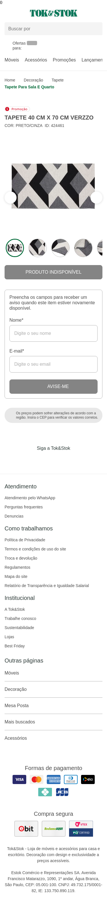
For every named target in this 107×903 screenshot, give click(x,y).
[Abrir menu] (18, 13)
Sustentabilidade (19, 627)
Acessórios (36, 59)
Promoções (64, 59)
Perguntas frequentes (24, 507)
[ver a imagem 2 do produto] (38, 248)
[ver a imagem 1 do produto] (15, 248)
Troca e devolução (21, 558)
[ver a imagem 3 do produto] (60, 248)
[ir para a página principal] (53, 13)
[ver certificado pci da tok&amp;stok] (81, 829)
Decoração (33, 80)
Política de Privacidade (25, 540)
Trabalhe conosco (20, 618)
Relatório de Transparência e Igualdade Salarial (47, 585)
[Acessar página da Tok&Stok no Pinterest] (61, 460)
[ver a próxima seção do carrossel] (11, 198)
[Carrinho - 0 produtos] (99, 13)
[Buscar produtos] (53, 28)
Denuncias (14, 516)
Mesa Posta (53, 705)
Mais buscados (53, 722)
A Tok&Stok (15, 609)
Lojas (9, 637)
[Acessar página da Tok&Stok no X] (77, 460)
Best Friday (15, 646)
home (10, 80)
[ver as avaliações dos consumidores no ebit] (26, 829)
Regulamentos (17, 567)
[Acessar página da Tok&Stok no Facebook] (29, 460)
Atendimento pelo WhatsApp (30, 498)
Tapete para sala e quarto (29, 87)
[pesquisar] (95, 28)
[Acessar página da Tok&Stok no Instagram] (45, 460)
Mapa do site (16, 576)
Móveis (12, 59)
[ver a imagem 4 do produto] (83, 248)
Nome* (16, 320)
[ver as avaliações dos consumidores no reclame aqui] (54, 829)
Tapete (58, 80)
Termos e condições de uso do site (35, 549)
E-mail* (16, 351)
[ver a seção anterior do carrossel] (96, 198)
